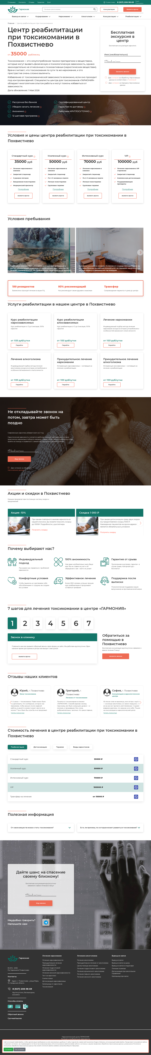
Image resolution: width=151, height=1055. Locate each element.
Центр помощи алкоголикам (87, 966)
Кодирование (41, 16)
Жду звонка (20, 458)
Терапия (60, 747)
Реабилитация (132, 16)
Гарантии (40, 2)
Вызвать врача (132, 9)
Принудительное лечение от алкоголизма (92, 963)
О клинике (12, 2)
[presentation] (11, 252)
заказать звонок (116, 656)
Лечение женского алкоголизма (89, 977)
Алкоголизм (86, 16)
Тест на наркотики (49, 976)
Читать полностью (17, 713)
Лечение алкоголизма (85, 960)
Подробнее (23, 189)
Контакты (22, 2)
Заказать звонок (122, 72)
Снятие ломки (47, 978)
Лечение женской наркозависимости (56, 973)
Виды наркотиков (82, 747)
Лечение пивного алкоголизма (88, 974)
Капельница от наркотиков (52, 984)
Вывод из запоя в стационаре (123, 966)
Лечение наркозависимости (52, 960)
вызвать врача (23, 196)
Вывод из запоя (19, 16)
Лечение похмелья (119, 969)
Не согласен (19, 1049)
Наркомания (64, 16)
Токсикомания (47, 987)
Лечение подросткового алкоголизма (91, 969)
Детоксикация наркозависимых (54, 981)
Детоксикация (40, 747)
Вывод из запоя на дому (121, 963)
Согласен (8, 1049)
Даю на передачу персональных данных (122, 84)
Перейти (19, 345)
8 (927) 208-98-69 (125, 2)
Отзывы (31, 2)
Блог (49, 2)
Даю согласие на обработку (20, 469)
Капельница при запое (120, 976)
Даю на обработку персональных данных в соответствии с (122, 79)
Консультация (109, 9)
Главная (11, 23)
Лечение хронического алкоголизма (90, 971)
